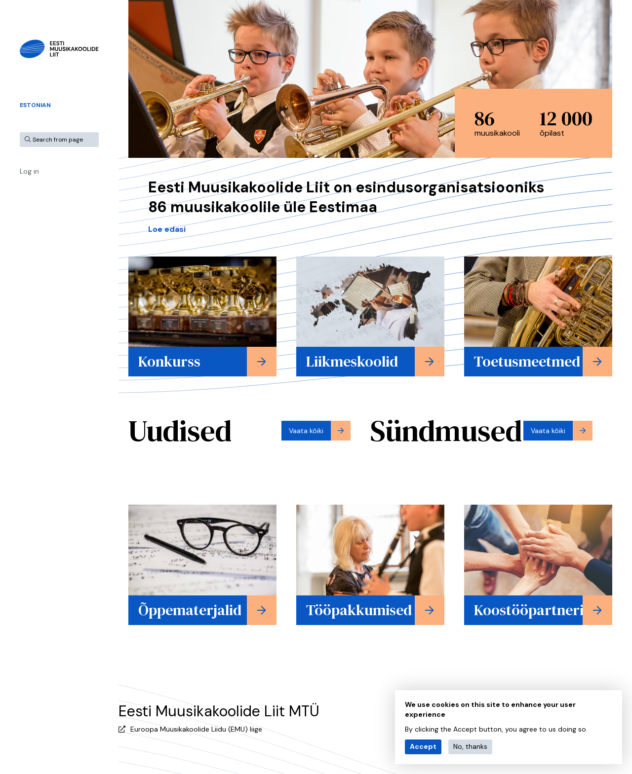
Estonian (35, 105)
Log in (29, 171)
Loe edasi (167, 229)
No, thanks (470, 746)
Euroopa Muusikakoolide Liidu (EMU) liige (196, 729)
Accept (423, 746)
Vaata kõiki (306, 430)
